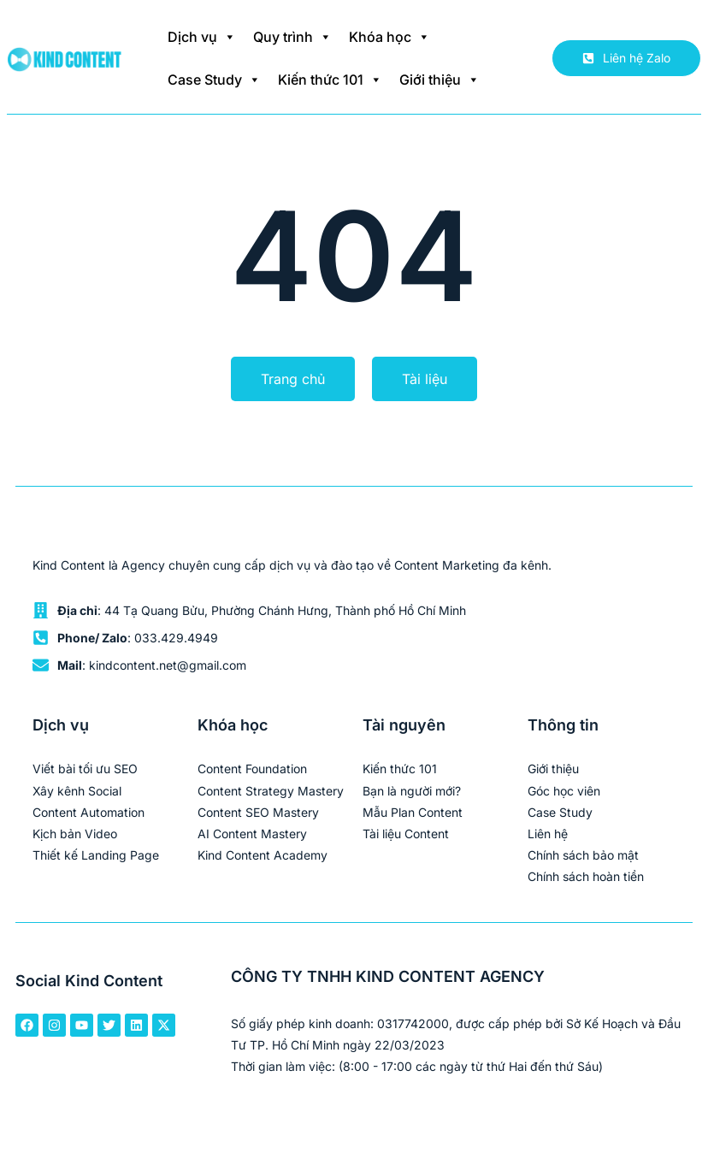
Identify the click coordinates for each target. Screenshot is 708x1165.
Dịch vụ (202, 36)
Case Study (214, 79)
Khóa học (389, 36)
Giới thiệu (439, 79)
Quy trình (292, 36)
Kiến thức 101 (330, 79)
